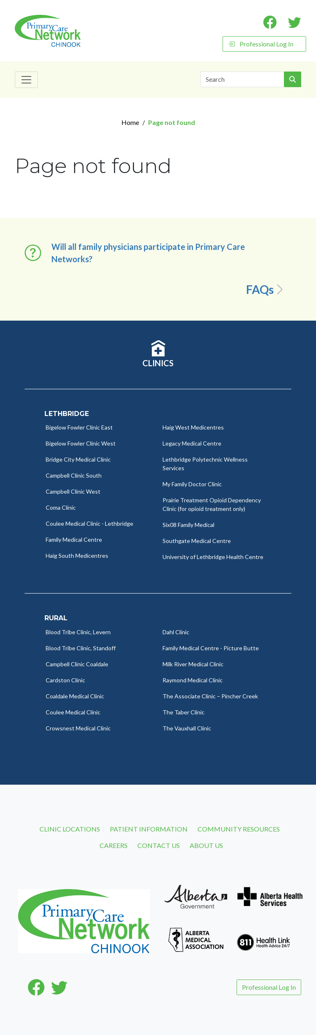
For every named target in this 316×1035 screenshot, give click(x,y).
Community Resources (239, 829)
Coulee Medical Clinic (73, 712)
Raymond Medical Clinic (193, 680)
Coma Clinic (61, 507)
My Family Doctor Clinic (192, 484)
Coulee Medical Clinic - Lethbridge (89, 523)
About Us (206, 845)
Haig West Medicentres (193, 427)
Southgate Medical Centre (197, 540)
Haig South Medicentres (77, 555)
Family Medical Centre (74, 539)
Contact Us (158, 845)
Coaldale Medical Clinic (75, 696)
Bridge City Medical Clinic (78, 459)
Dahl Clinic (176, 631)
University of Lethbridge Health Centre (213, 556)
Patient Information (149, 829)
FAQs (266, 289)
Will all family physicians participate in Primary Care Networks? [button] (148, 253)
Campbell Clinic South (74, 475)
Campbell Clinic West (73, 491)
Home (130, 122)
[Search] (242, 79)
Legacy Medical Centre (192, 443)
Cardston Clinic (65, 680)
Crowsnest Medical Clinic (78, 728)
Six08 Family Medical (188, 524)
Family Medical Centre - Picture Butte (211, 648)
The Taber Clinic (183, 712)
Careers (114, 845)
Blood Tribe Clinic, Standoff (81, 648)
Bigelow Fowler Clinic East (79, 427)
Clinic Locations (70, 829)
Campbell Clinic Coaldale (77, 664)
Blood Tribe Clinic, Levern (78, 631)
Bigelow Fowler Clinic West (81, 443)
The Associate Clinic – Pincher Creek (210, 696)
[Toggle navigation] (26, 80)
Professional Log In (260, 44)
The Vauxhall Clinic (187, 728)
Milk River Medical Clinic (193, 664)
